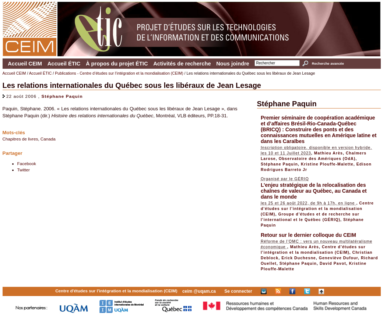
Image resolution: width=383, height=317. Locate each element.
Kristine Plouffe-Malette (327, 164)
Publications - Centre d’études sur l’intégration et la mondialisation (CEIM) (119, 73)
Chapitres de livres (20, 138)
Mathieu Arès (328, 153)
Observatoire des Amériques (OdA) (317, 158)
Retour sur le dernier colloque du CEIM (308, 235)
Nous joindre (232, 64)
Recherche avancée (328, 63)
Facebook (26, 163)
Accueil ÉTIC (64, 64)
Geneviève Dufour (338, 258)
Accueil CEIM (25, 64)
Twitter (23, 169)
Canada (48, 138)
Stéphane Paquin (61, 96)
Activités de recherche (182, 64)
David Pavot (333, 263)
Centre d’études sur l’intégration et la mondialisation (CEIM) (317, 208)
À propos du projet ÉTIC (117, 64)
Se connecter (238, 291)
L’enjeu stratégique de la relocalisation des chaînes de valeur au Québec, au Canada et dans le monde (314, 191)
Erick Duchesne (298, 258)
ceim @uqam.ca (199, 291)
